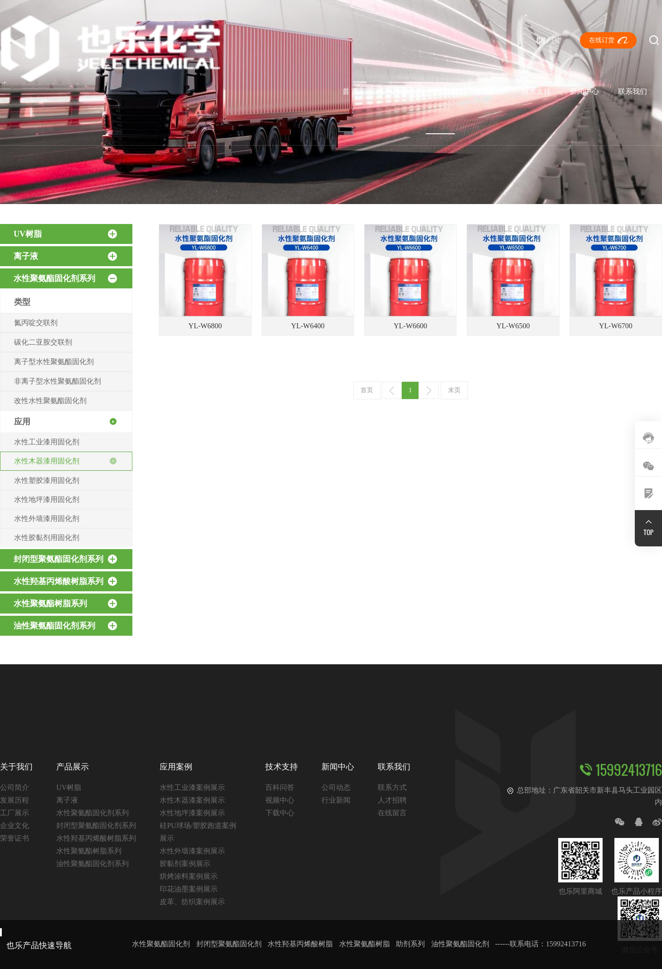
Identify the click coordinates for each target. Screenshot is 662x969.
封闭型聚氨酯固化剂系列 (65, 559)
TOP (648, 532)
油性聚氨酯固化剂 (460, 944)
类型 (22, 302)
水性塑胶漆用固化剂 (46, 480)
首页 (366, 390)
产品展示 (440, 91)
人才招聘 (392, 800)
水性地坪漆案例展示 (192, 813)
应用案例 (488, 91)
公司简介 (14, 787)
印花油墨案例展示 (189, 889)
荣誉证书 (14, 838)
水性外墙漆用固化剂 (46, 518)
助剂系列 (410, 944)
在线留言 (392, 813)
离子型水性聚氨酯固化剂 (54, 361)
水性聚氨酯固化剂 (161, 944)
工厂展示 (14, 813)
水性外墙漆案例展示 (192, 851)
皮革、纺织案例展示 (192, 902)
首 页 (350, 91)
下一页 (429, 390)
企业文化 (14, 825)
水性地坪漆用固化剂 (46, 499)
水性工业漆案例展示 (192, 787)
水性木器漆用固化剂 (46, 461)
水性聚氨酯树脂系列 (65, 603)
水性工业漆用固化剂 (46, 442)
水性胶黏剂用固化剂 (46, 537)
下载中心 (279, 813)
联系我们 (632, 91)
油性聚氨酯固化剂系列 (65, 625)
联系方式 (392, 787)
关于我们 (392, 91)
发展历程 (14, 800)
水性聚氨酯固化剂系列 (65, 278)
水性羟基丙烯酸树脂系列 (65, 581)
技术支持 (536, 91)
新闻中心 (584, 91)
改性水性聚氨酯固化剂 (50, 400)
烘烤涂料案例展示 (189, 876)
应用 (22, 421)
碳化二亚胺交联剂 (43, 342)
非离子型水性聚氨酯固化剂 (57, 381)
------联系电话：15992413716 (540, 944)
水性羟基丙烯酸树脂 (300, 944)
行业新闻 (335, 800)
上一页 (392, 390)
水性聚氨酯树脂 (364, 944)
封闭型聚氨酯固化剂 (229, 944)
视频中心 (279, 800)
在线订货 (601, 40)
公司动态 (335, 787)
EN (555, 40)
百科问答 (279, 787)
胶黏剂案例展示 (185, 863)
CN (540, 40)
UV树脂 (65, 234)
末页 (454, 390)
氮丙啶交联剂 (36, 322)
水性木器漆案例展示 (192, 800)
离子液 (65, 256)
